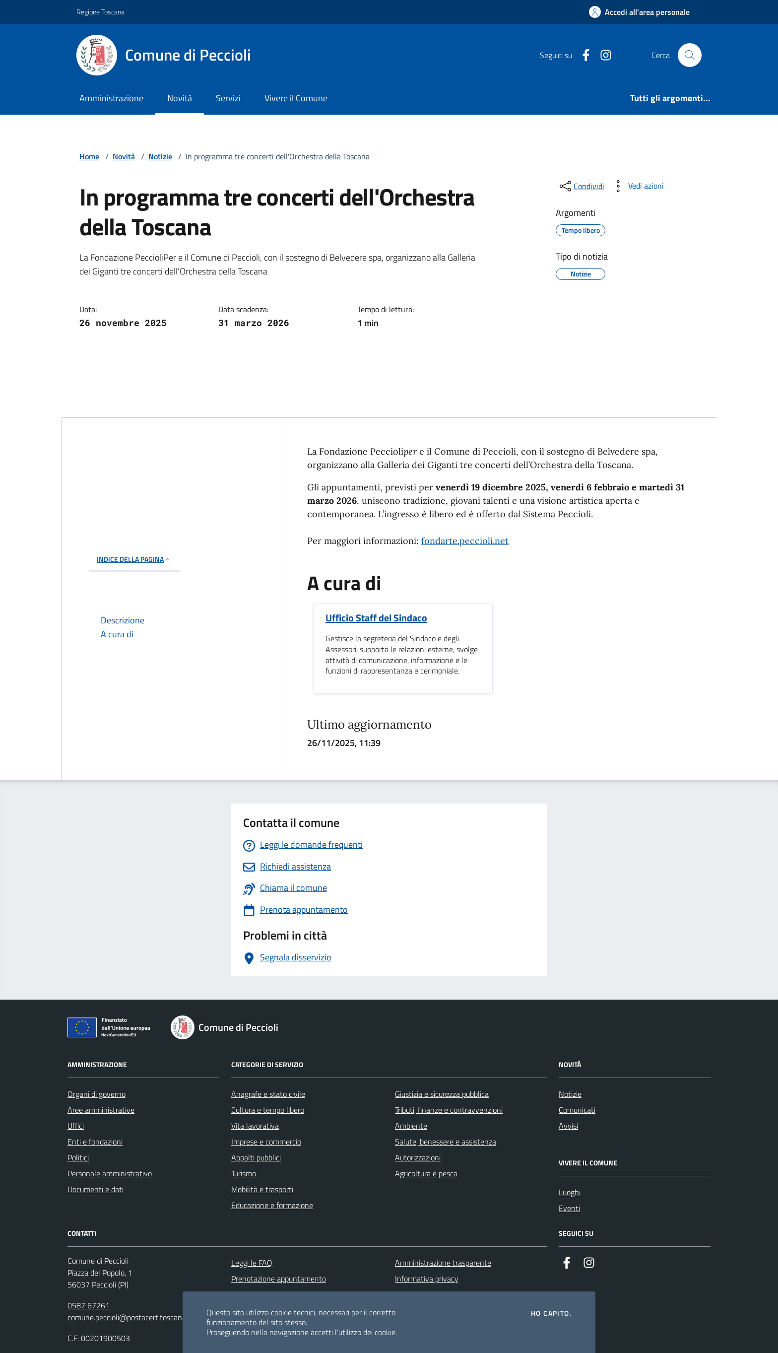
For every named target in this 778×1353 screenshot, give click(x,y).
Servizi (228, 98)
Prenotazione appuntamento (278, 1279)
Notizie (160, 156)
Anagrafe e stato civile (268, 1094)
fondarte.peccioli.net (465, 540)
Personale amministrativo (109, 1173)
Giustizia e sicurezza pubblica (442, 1094)
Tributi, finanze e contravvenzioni (449, 1110)
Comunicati (577, 1110)
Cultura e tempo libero (267, 1110)
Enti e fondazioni (95, 1142)
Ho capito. (551, 1313)
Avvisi (568, 1126)
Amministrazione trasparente (443, 1263)
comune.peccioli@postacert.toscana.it (129, 1317)
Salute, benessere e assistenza (445, 1142)
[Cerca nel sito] (690, 55)
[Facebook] (582, 55)
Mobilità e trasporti (262, 1189)
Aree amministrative (100, 1110)
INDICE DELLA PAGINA (134, 559)
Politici (78, 1157)
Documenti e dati (95, 1189)
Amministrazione (111, 98)
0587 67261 (88, 1305)
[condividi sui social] (581, 186)
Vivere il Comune (295, 98)
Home (89, 156)
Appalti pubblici (256, 1157)
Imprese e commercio (266, 1142)
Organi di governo (96, 1094)
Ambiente (411, 1126)
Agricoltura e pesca (426, 1173)
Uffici (75, 1126)
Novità (179, 98)
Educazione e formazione (272, 1205)
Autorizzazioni (418, 1157)
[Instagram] (602, 55)
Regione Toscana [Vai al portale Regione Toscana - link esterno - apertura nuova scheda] (100, 11)
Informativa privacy (426, 1279)
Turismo (243, 1173)
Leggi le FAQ (251, 1263)
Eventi (569, 1208)
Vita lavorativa (255, 1126)
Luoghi (570, 1192)
